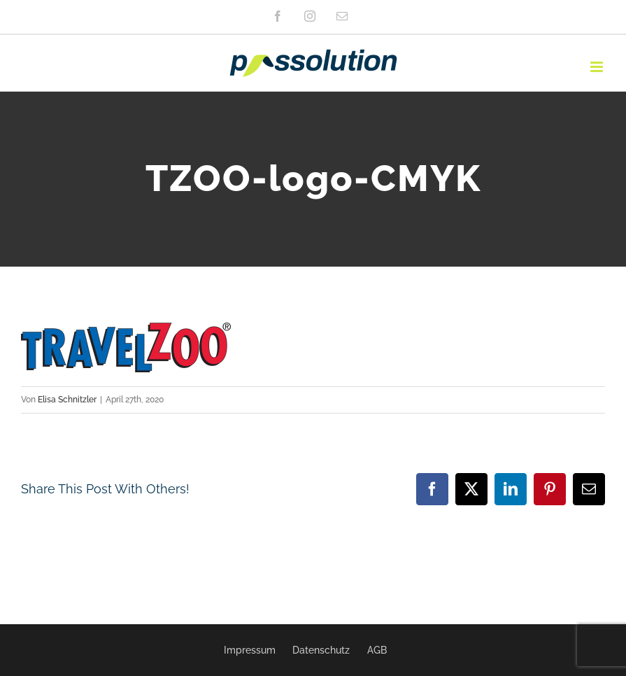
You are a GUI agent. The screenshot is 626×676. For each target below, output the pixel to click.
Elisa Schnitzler (67, 399)
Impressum (250, 650)
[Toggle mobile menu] (597, 66)
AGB (377, 650)
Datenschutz (321, 650)
